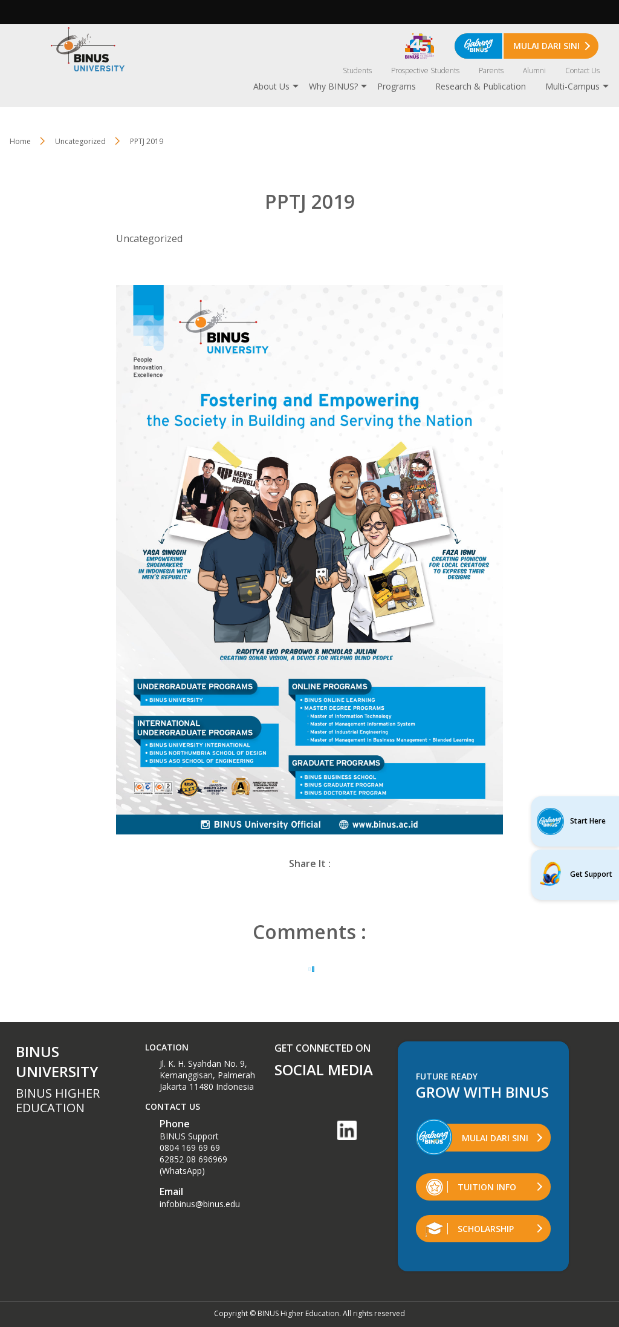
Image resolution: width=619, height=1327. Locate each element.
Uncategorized (80, 141)
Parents (491, 70)
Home (20, 141)
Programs (396, 86)
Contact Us (582, 70)
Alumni (534, 70)
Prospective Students (425, 70)
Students (357, 70)
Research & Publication (480, 86)
